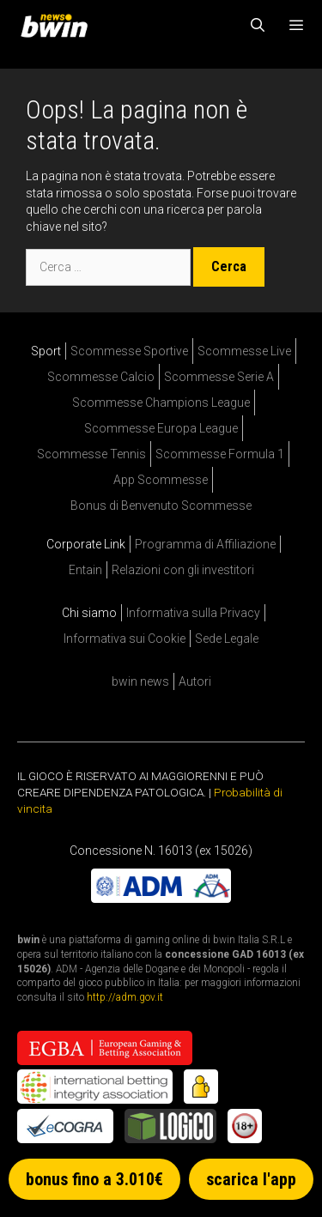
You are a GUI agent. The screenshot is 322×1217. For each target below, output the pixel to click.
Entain (85, 570)
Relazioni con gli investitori (183, 570)
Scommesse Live (244, 351)
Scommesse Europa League (161, 428)
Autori (195, 681)
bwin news (140, 681)
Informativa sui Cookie (124, 638)
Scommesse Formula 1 (219, 454)
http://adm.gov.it (125, 997)
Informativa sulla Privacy (193, 613)
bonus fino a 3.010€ (94, 1179)
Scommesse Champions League (161, 402)
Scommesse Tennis (91, 454)
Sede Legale (226, 638)
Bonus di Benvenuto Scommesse (161, 505)
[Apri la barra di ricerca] (258, 25)
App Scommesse (160, 480)
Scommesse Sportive (129, 351)
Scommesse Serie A (219, 377)
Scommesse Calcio (101, 377)
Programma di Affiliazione (205, 544)
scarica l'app (251, 1179)
